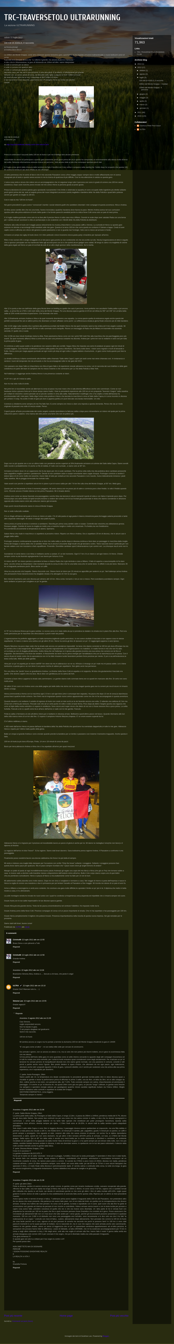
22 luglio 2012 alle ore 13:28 (32, 970)
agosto (143, 74)
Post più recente (13, 1315)
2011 (139, 112)
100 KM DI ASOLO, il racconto (151, 80)
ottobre (143, 70)
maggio (143, 98)
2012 (139, 67)
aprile (142, 101)
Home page (66, 1315)
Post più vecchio (119, 1315)
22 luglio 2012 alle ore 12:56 (33, 955)
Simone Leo (18, 1001)
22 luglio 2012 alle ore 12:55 (33, 940)
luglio (142, 77)
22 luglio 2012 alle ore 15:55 (35, 1001)
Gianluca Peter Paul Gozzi (150, 126)
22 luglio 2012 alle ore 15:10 (34, 986)
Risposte (19, 1013)
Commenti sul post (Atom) (22, 1321)
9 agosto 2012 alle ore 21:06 (32, 1110)
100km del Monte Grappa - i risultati (153, 84)
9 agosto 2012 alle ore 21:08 (32, 1180)
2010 (139, 116)
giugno (143, 94)
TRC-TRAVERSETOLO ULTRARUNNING (62, 17)
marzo (142, 104)
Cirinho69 (17, 940)
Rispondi (16, 947)
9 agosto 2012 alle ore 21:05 (39, 1018)
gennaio (143, 108)
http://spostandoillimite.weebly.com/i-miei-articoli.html (28, 145)
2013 (139, 64)
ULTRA (16, 986)
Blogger (106, 1336)
